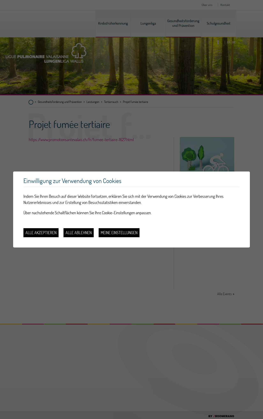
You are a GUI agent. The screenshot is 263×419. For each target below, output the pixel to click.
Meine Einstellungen (119, 232)
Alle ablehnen (79, 232)
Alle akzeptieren (41, 232)
